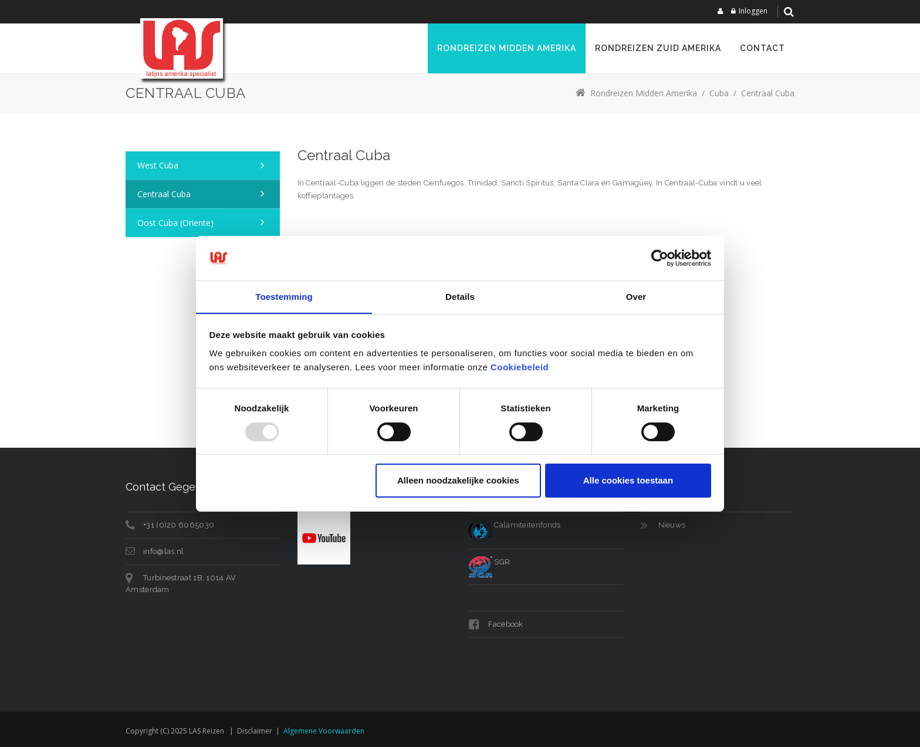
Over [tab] (636, 297)
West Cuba (157, 165)
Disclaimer (254, 731)
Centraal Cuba (164, 194)
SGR (489, 561)
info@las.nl (163, 551)
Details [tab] (460, 297)
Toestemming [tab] (284, 297)
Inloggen (753, 11)
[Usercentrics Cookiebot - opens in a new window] (659, 257)
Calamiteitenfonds (514, 524)
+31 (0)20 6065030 (178, 524)
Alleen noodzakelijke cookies (458, 481)
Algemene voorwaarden (323, 731)
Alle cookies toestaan (628, 481)
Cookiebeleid (520, 368)
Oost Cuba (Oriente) (175, 222)
